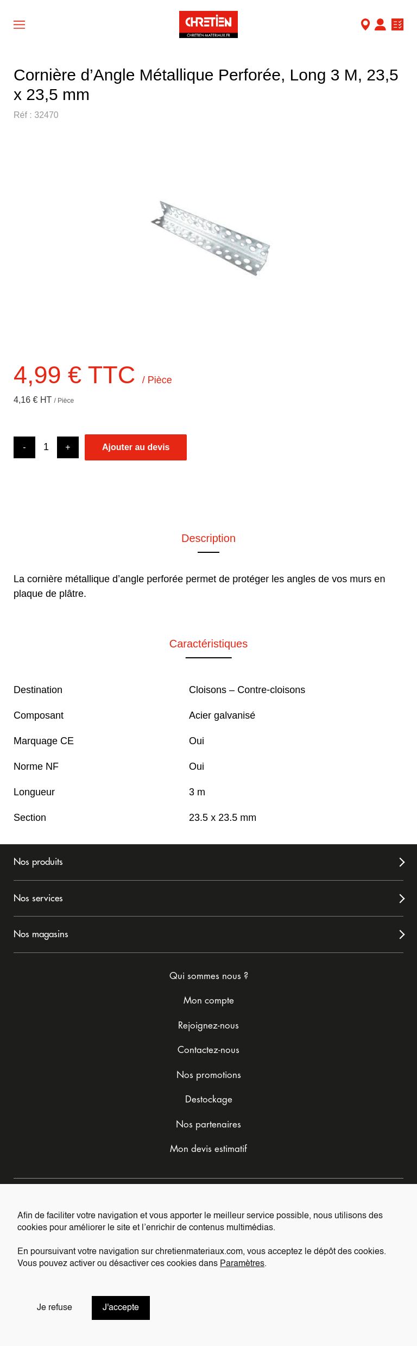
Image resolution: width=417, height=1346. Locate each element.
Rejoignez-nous (208, 1025)
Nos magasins (41, 934)
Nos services (38, 898)
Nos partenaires (208, 1124)
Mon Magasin (365, 25)
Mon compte (380, 25)
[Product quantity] (46, 447)
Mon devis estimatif (208, 1149)
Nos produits (38, 862)
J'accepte (121, 1308)
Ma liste (397, 25)
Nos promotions (208, 1075)
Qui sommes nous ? (208, 976)
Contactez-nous (208, 1050)
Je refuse (54, 1308)
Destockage (208, 1099)
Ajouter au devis (135, 447)
